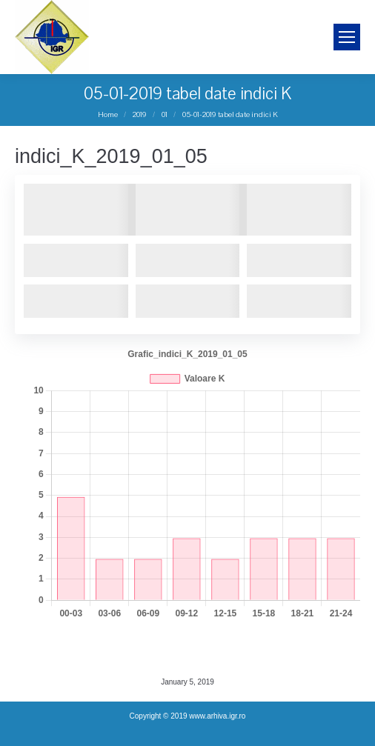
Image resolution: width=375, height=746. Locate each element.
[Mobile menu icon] (346, 37)
